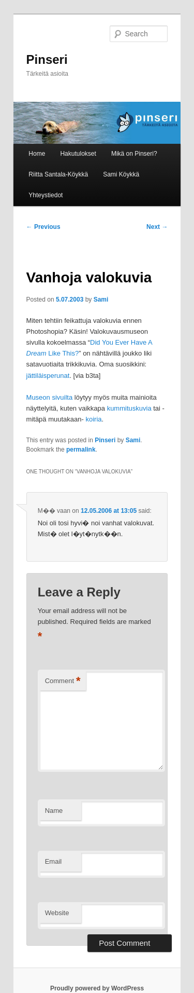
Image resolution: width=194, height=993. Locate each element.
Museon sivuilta (49, 397)
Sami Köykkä (121, 174)
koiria (93, 419)
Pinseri (47, 59)
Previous (43, 226)
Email (53, 861)
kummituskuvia (129, 408)
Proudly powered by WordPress (97, 988)
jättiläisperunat (48, 375)
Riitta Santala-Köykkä (58, 174)
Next (157, 226)
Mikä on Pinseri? (134, 153)
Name (54, 810)
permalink (81, 449)
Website (57, 913)
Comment (63, 681)
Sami (101, 299)
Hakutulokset (78, 153)
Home (36, 153)
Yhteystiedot (45, 195)
